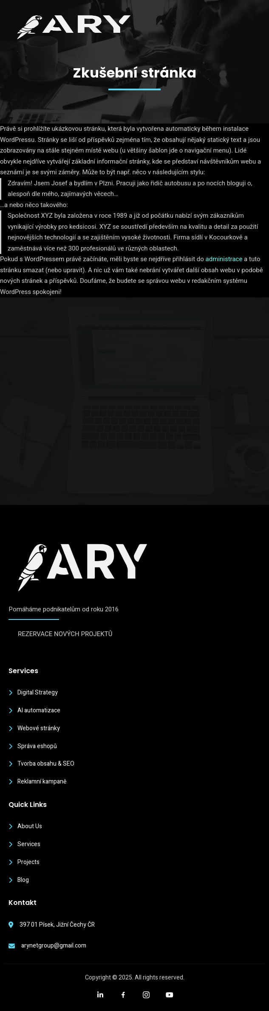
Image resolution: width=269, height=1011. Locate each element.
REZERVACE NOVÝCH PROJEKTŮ (65, 634)
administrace (224, 259)
